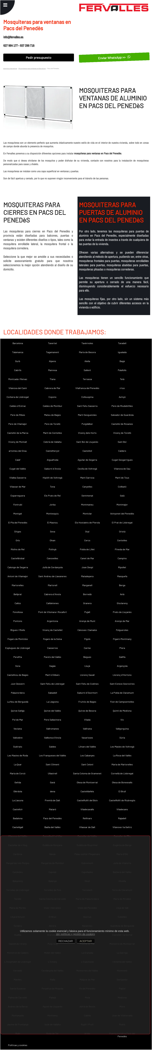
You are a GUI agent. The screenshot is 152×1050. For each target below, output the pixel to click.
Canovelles (52, 558)
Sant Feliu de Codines (87, 683)
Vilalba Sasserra (17, 477)
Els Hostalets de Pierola (87, 522)
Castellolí (87, 450)
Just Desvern (18, 683)
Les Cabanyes (87, 755)
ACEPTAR (86, 941)
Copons (52, 396)
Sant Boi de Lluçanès (87, 441)
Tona (52, 486)
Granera (87, 603)
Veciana (18, 728)
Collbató (122, 486)
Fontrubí (17, 504)
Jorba (52, 504)
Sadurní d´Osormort (87, 692)
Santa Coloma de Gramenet (87, 773)
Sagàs (52, 665)
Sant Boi (122, 441)
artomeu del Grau (18, 450)
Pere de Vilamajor (17, 423)
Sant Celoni (87, 764)
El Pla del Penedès (17, 522)
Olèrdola (17, 791)
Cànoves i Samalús (87, 630)
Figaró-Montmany (122, 639)
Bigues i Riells (17, 630)
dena (52, 791)
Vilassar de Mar (18, 486)
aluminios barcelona (10, 68)
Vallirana (87, 728)
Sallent (87, 370)
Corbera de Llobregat (18, 396)
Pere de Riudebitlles (122, 405)
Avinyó (122, 396)
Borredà (87, 594)
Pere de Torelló (52, 423)
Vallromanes (52, 728)
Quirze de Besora (87, 710)
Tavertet (52, 343)
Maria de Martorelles (122, 764)
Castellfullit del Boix (87, 800)
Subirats (17, 746)
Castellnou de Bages (17, 674)
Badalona (17, 818)
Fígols (87, 639)
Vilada (87, 719)
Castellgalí (17, 827)
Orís (18, 540)
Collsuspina (87, 396)
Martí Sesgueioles (87, 414)
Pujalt (87, 612)
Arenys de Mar (122, 621)
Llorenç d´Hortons (122, 674)
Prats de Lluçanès (122, 612)
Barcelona (18, 343)
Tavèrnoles (87, 343)
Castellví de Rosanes (122, 423)
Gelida (18, 782)
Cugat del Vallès (17, 468)
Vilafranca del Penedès (87, 388)
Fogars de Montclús (18, 639)
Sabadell (52, 692)
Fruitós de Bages (87, 701)
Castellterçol (52, 450)
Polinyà (52, 549)
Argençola (122, 665)
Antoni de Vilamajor (18, 576)
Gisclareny (122, 603)
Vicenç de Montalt (17, 441)
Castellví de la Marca (17, 432)
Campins (122, 558)
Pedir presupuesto (38, 57)
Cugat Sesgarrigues (122, 459)
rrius (122, 388)
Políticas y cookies (17, 1045)
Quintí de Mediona (122, 710)
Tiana (52, 379)
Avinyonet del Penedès (122, 513)
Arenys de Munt (87, 621)
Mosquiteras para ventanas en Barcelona (32, 68)
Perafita (17, 656)
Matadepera (87, 576)
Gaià (122, 495)
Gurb (17, 361)
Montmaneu (87, 504)
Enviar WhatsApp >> (114, 57)
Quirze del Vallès (52, 710)
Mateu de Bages (52, 414)
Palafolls (122, 370)
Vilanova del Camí (18, 388)
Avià (122, 594)
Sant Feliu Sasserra (87, 405)
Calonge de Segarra (18, 567)
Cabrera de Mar (52, 388)
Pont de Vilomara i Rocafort (52, 612)
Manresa (52, 370)
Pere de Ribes (17, 414)
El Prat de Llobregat (122, 522)
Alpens (52, 361)
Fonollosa (18, 612)
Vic (122, 719)
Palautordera (18, 692)
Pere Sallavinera (52, 719)
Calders (122, 450)
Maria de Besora (87, 352)
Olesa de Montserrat (87, 782)
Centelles (122, 540)
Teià (122, 379)
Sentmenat (87, 495)
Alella (87, 361)
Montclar (87, 513)
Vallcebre (18, 737)
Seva (52, 531)
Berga (122, 585)
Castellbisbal (17, 558)
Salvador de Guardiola (122, 414)
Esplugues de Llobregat (17, 647)
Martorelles (18, 585)
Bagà (122, 361)
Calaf (17, 459)
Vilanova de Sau (122, 468)
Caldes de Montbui (52, 405)
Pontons (17, 621)
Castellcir (18, 809)
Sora (17, 665)
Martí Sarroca (87, 477)
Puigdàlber (87, 423)
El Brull (122, 791)
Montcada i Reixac (17, 379)
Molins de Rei (18, 549)
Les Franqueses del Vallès (52, 755)
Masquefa (122, 576)
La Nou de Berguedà (17, 701)
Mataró (52, 809)
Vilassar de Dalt (87, 827)
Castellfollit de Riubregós (122, 800)
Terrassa (87, 379)
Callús (18, 603)
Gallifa (122, 656)
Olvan (52, 540)
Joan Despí (87, 567)
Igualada (122, 352)
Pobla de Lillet (87, 549)
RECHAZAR (65, 941)
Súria (122, 737)
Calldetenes (52, 603)
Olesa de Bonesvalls (122, 782)
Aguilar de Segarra (87, 459)
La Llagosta (53, 701)
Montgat (17, 513)
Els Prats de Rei (52, 495)
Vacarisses (87, 737)
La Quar (18, 764)
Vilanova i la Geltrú (122, 827)
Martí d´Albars (52, 674)
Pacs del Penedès (52, 818)
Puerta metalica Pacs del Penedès (122, 1035)
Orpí (87, 531)
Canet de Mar (87, 558)
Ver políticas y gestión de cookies (75, 934)
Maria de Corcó (17, 773)
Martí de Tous (122, 477)
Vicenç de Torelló (122, 432)
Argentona (52, 621)
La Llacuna (17, 800)
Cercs (87, 540)
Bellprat (18, 594)
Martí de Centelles (52, 432)
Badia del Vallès (52, 827)
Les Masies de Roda (17, 755)
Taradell (122, 343)
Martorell (52, 585)
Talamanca (17, 352)
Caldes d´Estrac (18, 405)
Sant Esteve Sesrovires (122, 683)
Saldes (52, 746)
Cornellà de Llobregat (122, 773)
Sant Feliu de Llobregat (52, 683)
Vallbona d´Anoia (52, 737)
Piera (122, 647)
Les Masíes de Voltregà (122, 746)
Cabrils (17, 370)
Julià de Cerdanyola (52, 567)
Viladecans (122, 809)
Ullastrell (52, 773)
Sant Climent (52, 764)
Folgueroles (122, 630)
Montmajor (122, 504)
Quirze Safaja (17, 710)
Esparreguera (18, 495)
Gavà (52, 782)
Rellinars (87, 818)
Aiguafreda (52, 459)
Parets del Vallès (52, 656)
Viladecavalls (87, 809)
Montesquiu (52, 513)
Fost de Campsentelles (122, 701)
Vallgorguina (122, 728)
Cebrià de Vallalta (52, 441)
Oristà (122, 531)
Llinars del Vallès (87, 746)
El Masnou (52, 522)
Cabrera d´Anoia (52, 594)
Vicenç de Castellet (52, 630)
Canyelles (87, 486)
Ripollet (122, 567)
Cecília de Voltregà (87, 468)
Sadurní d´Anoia (52, 468)
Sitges (17, 531)
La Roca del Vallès (122, 755)
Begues (87, 656)
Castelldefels (87, 791)
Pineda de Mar (122, 549)
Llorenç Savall (87, 674)
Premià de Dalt (52, 800)
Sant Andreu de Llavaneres (52, 576)
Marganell (87, 585)
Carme (87, 647)
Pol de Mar (17, 719)
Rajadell (122, 818)
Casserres (52, 647)
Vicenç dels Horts (87, 432)
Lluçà (87, 665)
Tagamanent (52, 352)
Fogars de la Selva (52, 639)
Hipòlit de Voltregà (52, 477)
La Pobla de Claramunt (122, 692)
